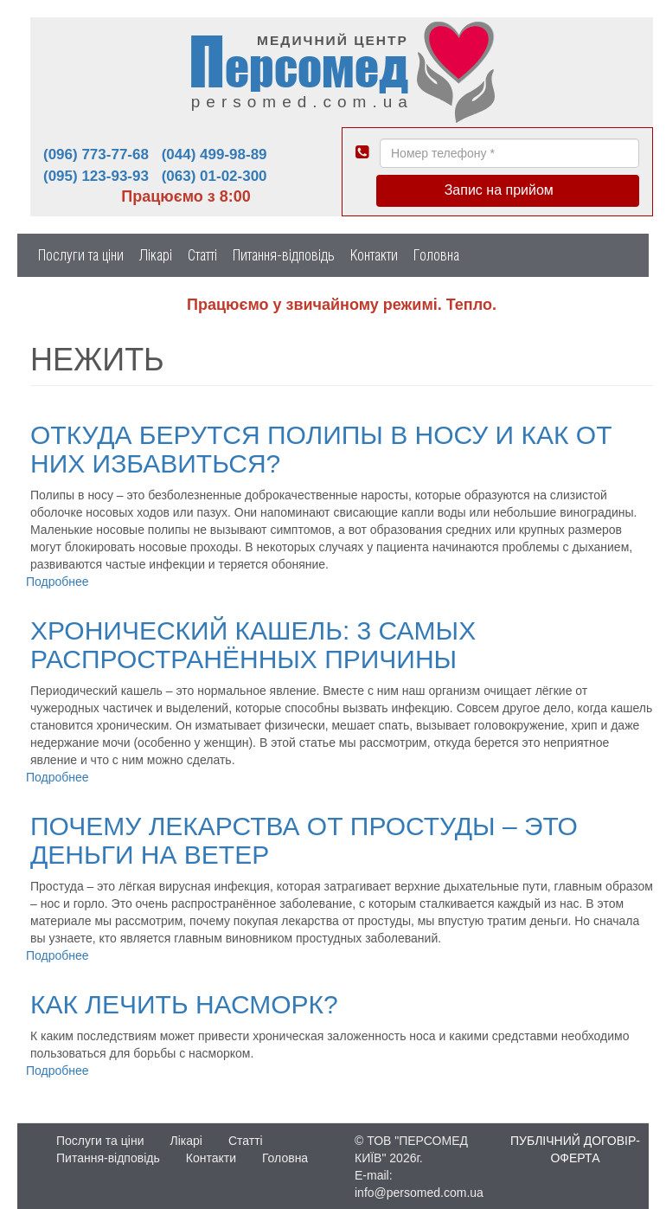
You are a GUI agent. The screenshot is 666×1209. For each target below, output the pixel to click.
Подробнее (57, 581)
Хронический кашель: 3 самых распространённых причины (253, 644)
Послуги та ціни (81, 255)
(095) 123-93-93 (96, 176)
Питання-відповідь (284, 255)
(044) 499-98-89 (214, 154)
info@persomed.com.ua (419, 1192)
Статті (202, 255)
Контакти (374, 255)
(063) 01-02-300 (214, 176)
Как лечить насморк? (184, 1004)
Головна (436, 255)
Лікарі (155, 255)
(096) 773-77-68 (96, 154)
